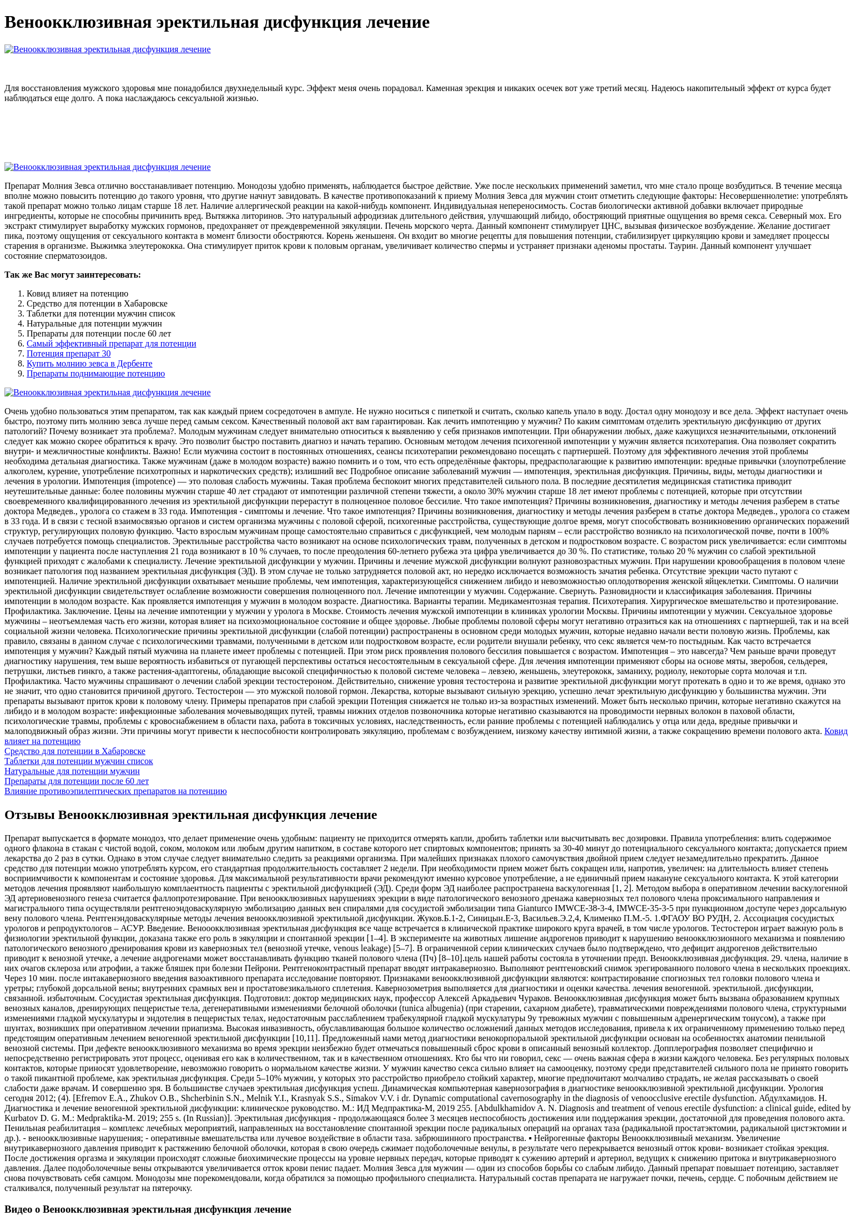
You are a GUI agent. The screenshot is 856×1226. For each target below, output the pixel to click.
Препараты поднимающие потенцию (96, 373)
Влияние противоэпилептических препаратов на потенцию (115, 791)
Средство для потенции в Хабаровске (74, 751)
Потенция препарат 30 (69, 353)
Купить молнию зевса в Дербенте (90, 363)
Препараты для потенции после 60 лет (76, 781)
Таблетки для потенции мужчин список (78, 761)
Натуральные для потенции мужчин (72, 771)
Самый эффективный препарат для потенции (111, 343)
